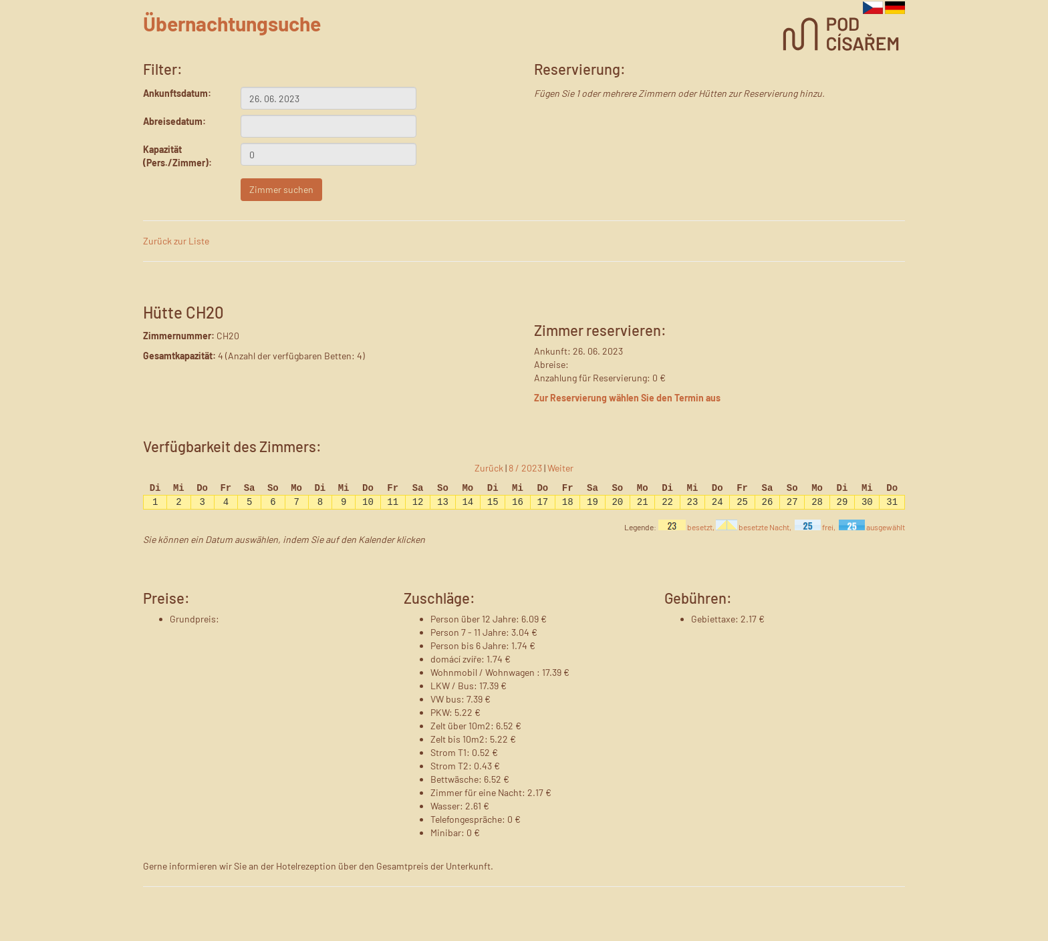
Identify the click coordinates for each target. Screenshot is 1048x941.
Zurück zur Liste (176, 240)
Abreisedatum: (174, 121)
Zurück (489, 468)
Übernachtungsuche (232, 23)
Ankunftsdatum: (177, 93)
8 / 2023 (525, 468)
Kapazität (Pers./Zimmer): (177, 156)
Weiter (560, 468)
